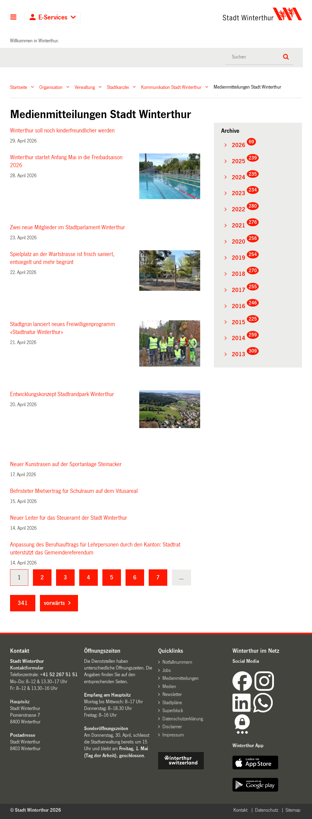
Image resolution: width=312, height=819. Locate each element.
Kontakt (240, 810)
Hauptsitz (20, 701)
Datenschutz (266, 810)
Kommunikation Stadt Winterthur (171, 87)
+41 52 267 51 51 (59, 674)
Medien (169, 686)
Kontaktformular (27, 667)
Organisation (50, 87)
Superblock (172, 710)
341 (23, 603)
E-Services (53, 17)
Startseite (18, 87)
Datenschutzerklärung (182, 718)
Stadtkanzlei (118, 87)
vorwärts (54, 603)
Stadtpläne (172, 702)
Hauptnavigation (13, 17)
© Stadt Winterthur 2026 (35, 810)
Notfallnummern (177, 662)
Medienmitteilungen (180, 678)
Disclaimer (172, 726)
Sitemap (292, 810)
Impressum (173, 734)
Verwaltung (85, 87)
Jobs (166, 670)
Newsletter (172, 694)
